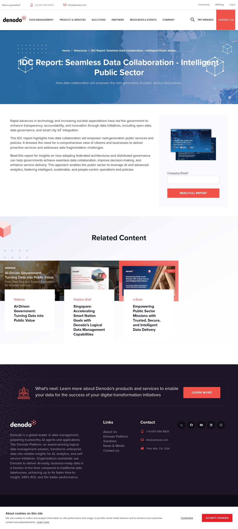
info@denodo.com (77, 5)
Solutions (99, 20)
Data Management (41, 20)
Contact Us (111, 450)
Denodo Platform (115, 436)
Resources (80, 51)
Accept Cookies (217, 518)
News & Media (113, 445)
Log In (232, 4)
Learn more (202, 392)
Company (169, 20)
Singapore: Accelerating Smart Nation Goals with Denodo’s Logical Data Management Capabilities (89, 320)
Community (204, 4)
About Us (110, 431)
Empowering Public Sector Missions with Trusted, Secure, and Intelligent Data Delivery (146, 318)
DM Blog (219, 4)
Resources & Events (143, 20)
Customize (187, 518)
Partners (118, 20)
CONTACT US (226, 20)
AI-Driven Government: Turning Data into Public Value (29, 313)
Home (66, 51)
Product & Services (73, 20)
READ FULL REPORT (193, 193)
